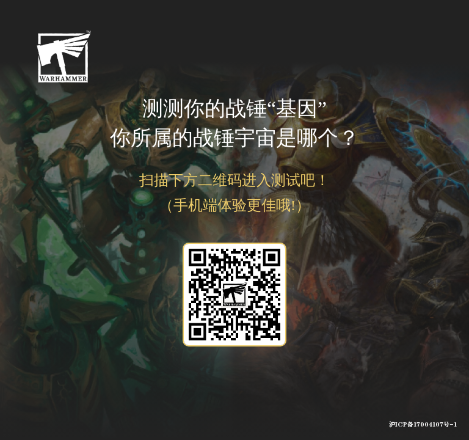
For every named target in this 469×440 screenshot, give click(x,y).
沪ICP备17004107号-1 (423, 424)
